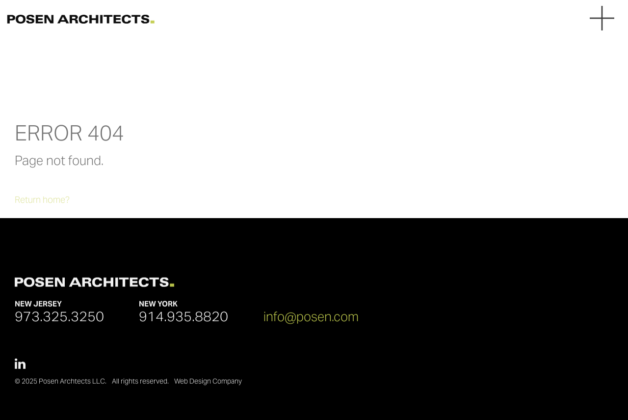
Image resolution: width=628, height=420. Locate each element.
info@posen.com (311, 319)
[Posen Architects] (77, 18)
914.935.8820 (183, 319)
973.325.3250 (59, 319)
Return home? (42, 208)
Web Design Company (208, 384)
